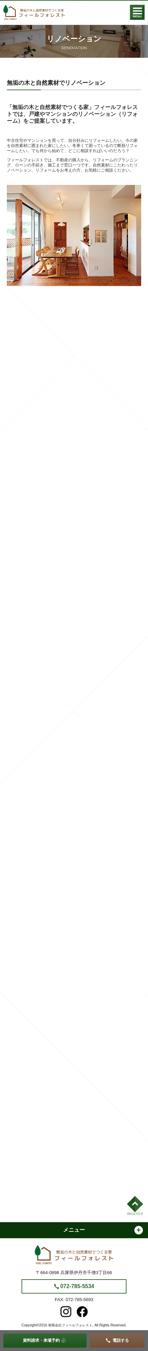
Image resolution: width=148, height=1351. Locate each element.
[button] (135, 1206)
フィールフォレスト (34, 12)
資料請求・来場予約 (41, 1340)
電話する (121, 1340)
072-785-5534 (77, 1286)
